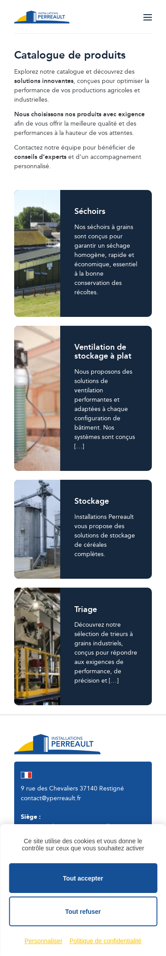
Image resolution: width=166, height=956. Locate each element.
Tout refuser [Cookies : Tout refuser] (83, 911)
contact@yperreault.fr (51, 798)
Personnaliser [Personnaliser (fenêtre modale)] (43, 940)
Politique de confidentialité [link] (105, 940)
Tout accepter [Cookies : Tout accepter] (83, 878)
